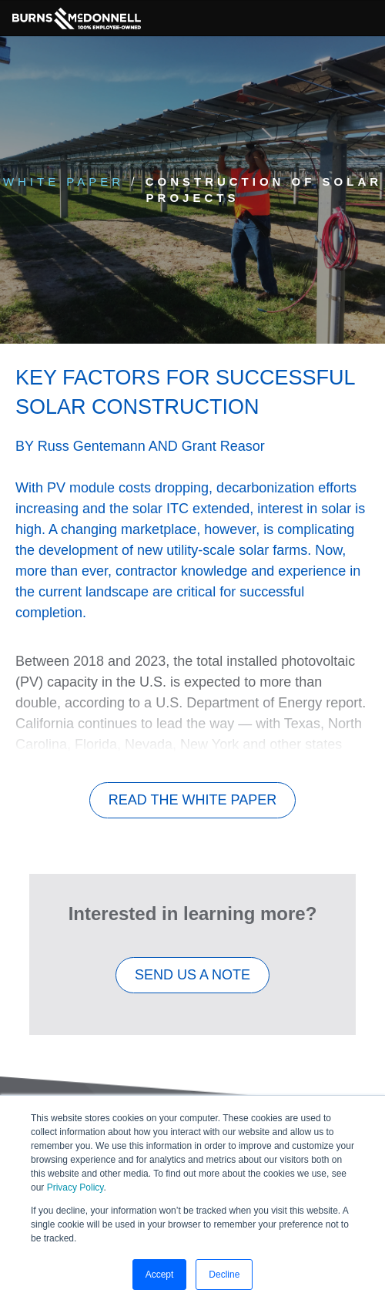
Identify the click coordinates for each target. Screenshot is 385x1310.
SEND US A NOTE (192, 974)
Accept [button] (160, 1274)
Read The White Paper (192, 800)
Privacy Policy (75, 1187)
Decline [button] (224, 1274)
